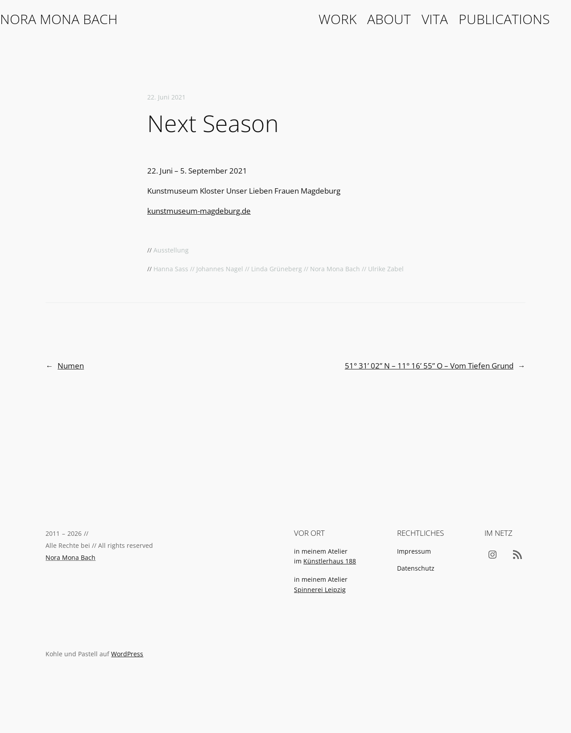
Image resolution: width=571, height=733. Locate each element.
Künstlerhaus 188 (329, 561)
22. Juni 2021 (166, 97)
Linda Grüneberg (276, 269)
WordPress (127, 654)
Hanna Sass (170, 269)
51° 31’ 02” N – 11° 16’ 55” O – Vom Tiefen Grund (429, 365)
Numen (71, 365)
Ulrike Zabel (386, 269)
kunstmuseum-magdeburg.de (199, 211)
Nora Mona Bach (59, 19)
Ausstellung (171, 250)
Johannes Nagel (219, 269)
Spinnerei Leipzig (320, 589)
